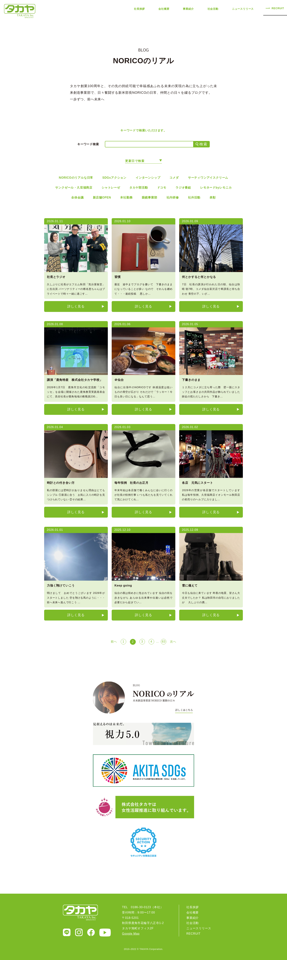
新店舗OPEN (102, 197)
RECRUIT (278, 8)
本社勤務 (126, 197)
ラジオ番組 (183, 187)
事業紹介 (188, 8)
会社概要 (163, 8)
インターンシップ (148, 177)
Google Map (130, 933)
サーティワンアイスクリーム (208, 177)
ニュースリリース (243, 8)
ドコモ (161, 187)
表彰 (213, 197)
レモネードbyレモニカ (216, 187)
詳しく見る (76, 306)
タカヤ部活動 (138, 187)
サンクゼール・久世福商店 (73, 187)
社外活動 (194, 197)
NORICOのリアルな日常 (76, 177)
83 (163, 641)
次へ (173, 641)
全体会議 (77, 197)
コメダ (174, 177)
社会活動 (213, 8)
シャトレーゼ (111, 187)
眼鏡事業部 (149, 197)
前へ (114, 641)
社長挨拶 (139, 8)
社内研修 (172, 197)
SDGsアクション (114, 177)
